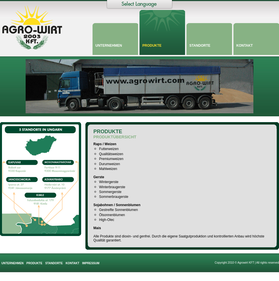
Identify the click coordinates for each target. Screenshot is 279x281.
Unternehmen (108, 46)
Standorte (199, 46)
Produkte (151, 46)
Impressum (91, 263)
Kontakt (244, 46)
